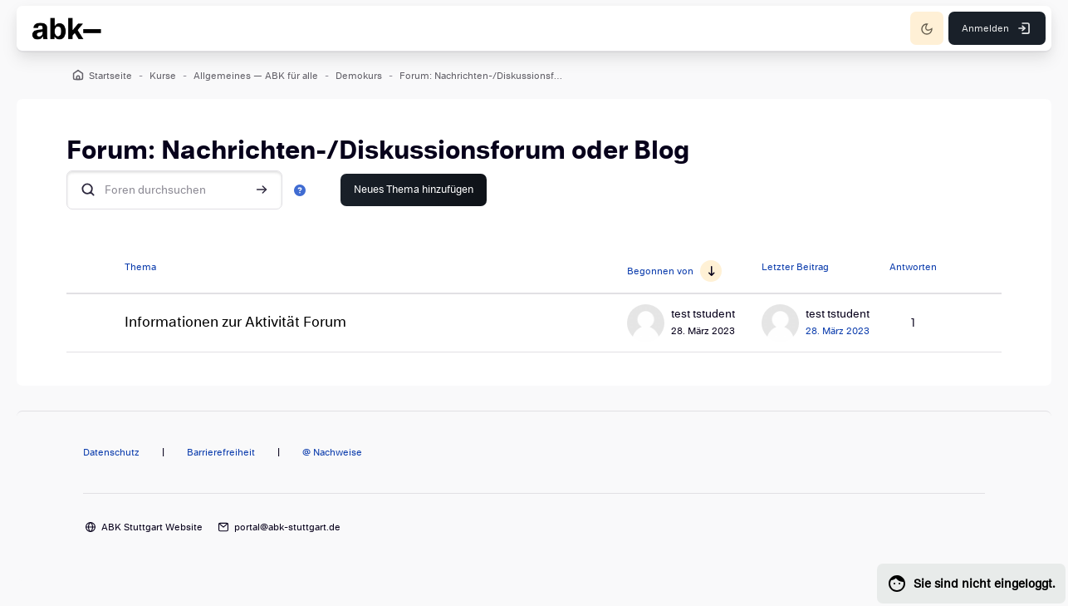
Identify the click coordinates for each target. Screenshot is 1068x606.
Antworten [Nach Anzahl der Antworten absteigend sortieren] (913, 266)
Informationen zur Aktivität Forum (235, 322)
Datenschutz (111, 452)
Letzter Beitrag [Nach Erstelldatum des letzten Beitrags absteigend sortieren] (795, 266)
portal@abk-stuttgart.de (287, 527)
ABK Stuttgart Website (152, 527)
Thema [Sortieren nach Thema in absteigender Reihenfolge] (140, 266)
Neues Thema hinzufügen (413, 189)
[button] (300, 189)
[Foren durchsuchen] (174, 189)
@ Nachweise (332, 452)
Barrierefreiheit (221, 452)
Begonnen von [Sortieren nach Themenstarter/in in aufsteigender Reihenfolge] (660, 271)
